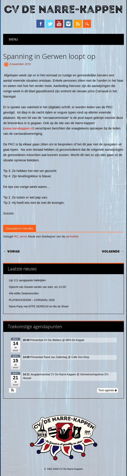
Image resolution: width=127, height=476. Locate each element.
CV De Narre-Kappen (63, 10)
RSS (78, 24)
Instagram (68, 24)
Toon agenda (107, 390)
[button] (12, 390)
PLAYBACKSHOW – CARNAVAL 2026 (32, 300)
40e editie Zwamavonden (24, 293)
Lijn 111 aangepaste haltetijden (27, 280)
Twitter (50, 24)
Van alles (27, 228)
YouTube (59, 24)
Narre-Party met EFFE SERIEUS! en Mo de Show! (39, 306)
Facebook (40, 24)
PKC (16, 236)
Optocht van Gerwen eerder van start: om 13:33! (37, 287)
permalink (72, 236)
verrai (23, 236)
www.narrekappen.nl (18, 128)
